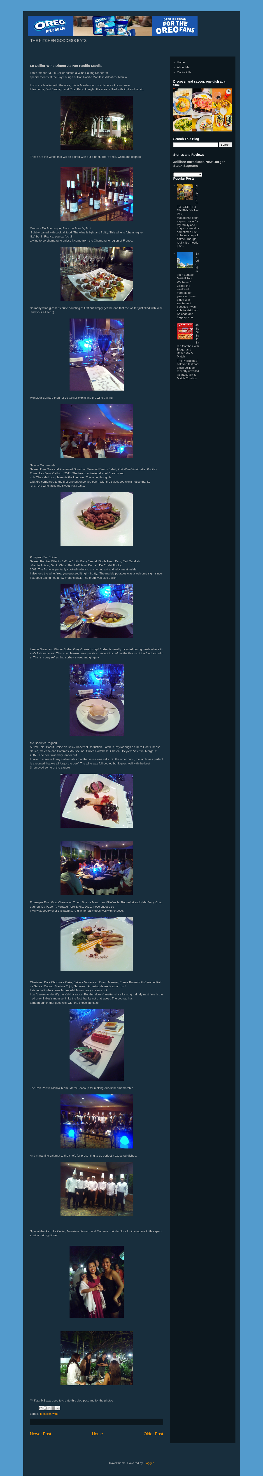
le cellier (45, 1413)
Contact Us (184, 72)
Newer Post (40, 1434)
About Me (183, 67)
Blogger (149, 1463)
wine (55, 1413)
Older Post (153, 1434)
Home (97, 1434)
